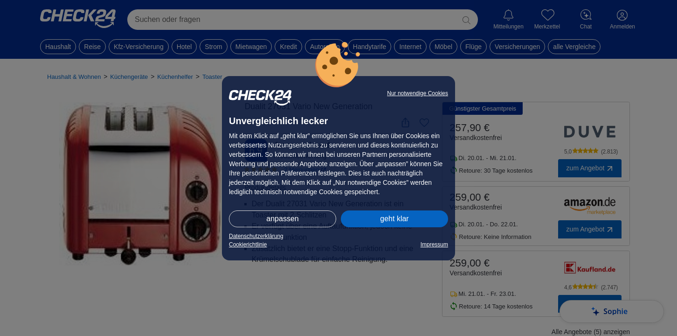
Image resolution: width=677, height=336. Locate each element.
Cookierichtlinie (248, 244)
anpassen (282, 219)
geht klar (394, 219)
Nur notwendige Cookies (417, 93)
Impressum (434, 244)
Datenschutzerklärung (256, 236)
